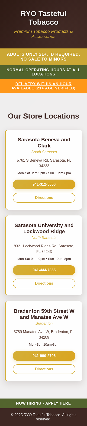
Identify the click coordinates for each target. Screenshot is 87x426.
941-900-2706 (44, 356)
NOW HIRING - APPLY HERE (43, 403)
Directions (44, 198)
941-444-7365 (44, 270)
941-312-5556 (44, 184)
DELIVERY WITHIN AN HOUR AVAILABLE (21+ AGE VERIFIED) (43, 86)
